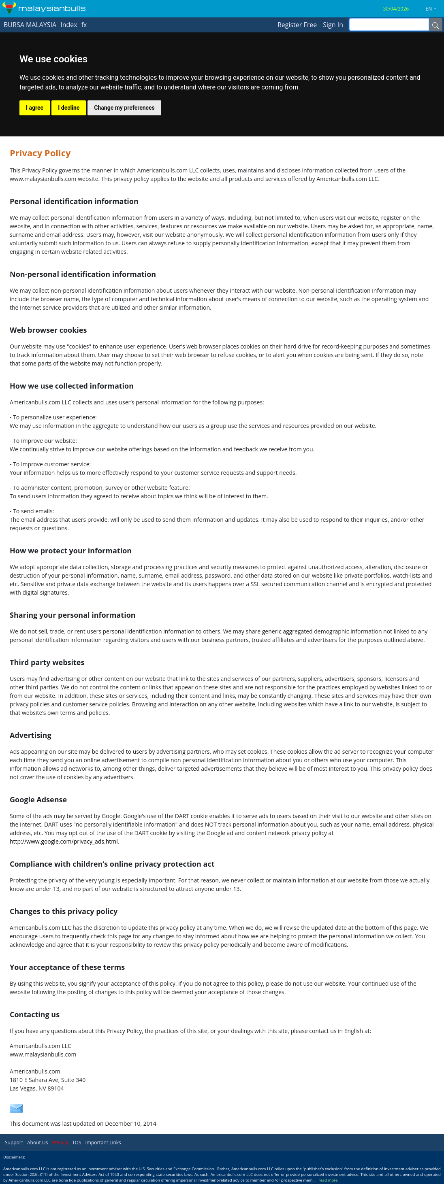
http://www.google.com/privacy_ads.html (64, 841)
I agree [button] (34, 107)
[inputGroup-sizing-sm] (389, 24)
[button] (434, 9)
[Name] (435, 24)
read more (328, 1180)
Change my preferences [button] (124, 107)
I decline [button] (68, 107)
